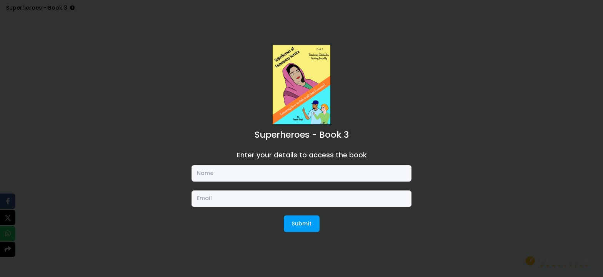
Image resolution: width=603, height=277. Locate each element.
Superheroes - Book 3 (302, 134)
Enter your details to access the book (301, 155)
